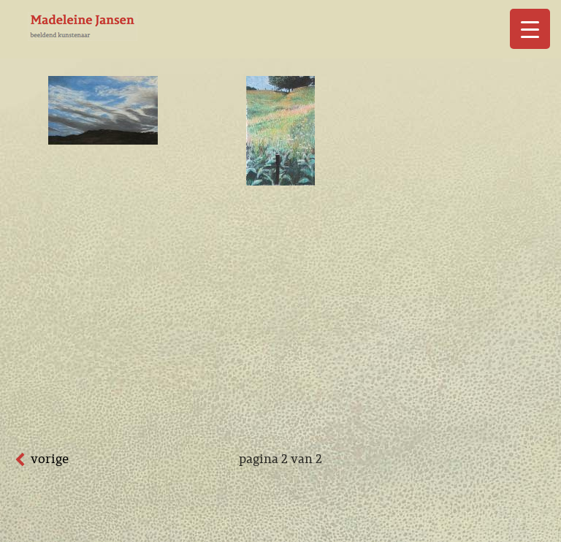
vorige (50, 458)
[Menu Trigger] (530, 29)
